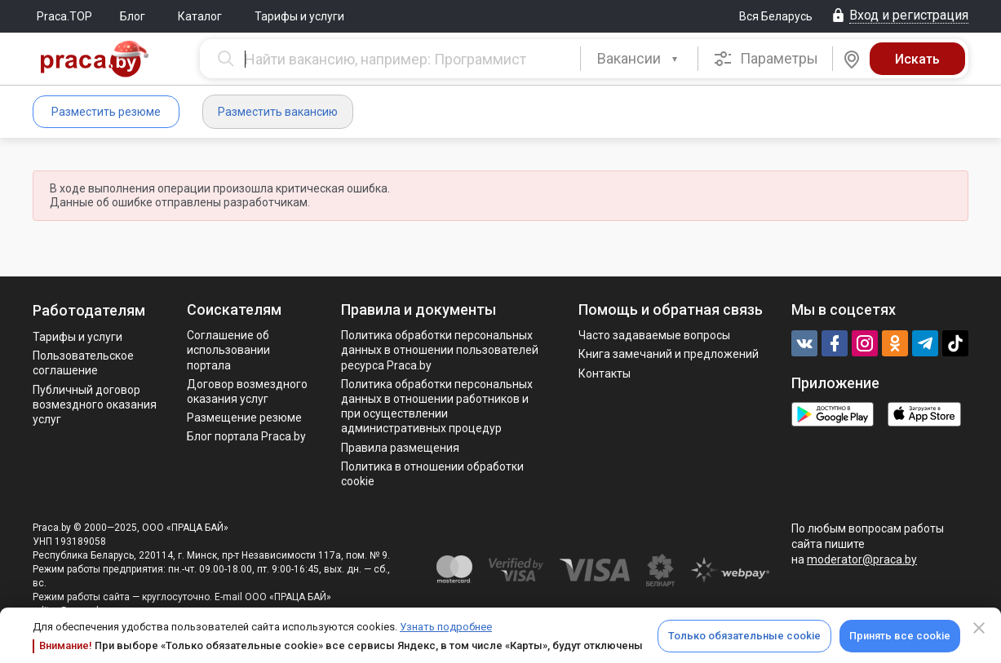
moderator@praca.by (862, 559)
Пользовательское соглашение (83, 363)
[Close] (979, 628)
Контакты (604, 373)
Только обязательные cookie (744, 636)
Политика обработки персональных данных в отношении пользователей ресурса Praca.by (439, 350)
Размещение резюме (244, 417)
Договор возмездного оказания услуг (247, 391)
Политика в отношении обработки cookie (432, 474)
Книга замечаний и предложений (668, 353)
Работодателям (89, 310)
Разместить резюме (106, 111)
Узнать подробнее (446, 627)
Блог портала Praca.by (246, 436)
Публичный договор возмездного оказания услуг (95, 404)
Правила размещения (400, 447)
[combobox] (639, 58)
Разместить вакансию (278, 111)
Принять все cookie (899, 636)
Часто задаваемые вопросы (654, 335)
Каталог (200, 16)
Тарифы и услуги (299, 16)
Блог (132, 16)
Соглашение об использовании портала (228, 350)
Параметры (765, 59)
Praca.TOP (64, 16)
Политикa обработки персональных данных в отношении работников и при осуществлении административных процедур (437, 406)
